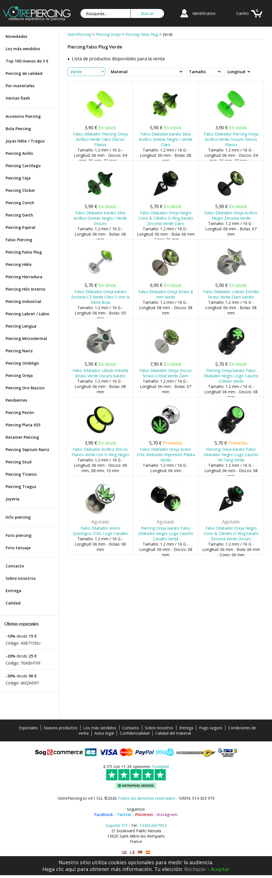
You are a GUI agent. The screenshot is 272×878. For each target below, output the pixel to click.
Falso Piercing (19, 239)
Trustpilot (160, 766)
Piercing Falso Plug (24, 252)
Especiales (28, 727)
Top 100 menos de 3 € (27, 61)
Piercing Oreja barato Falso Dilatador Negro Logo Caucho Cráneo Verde (231, 376)
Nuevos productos (60, 727)
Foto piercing (18, 535)
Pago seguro (210, 727)
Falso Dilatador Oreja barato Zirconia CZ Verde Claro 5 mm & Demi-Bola (100, 297)
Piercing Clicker (20, 190)
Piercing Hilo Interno (25, 289)
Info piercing (18, 517)
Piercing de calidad (24, 73)
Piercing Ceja (18, 178)
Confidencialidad (134, 733)
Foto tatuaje (18, 547)
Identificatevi (203, 13)
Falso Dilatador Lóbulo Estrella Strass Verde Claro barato (231, 294)
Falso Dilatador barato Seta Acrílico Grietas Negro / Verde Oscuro (100, 218)
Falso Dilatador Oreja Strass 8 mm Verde (165, 294)
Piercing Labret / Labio (27, 313)
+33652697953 (153, 825)
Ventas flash (18, 98)
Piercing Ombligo (22, 363)
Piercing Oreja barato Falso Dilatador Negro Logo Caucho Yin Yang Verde (231, 455)
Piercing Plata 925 (23, 424)
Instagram (167, 814)
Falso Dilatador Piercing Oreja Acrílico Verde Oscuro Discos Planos (231, 139)
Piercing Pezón (20, 412)
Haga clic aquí (59, 869)
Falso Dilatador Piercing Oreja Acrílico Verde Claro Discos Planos (100, 139)
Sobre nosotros (21, 578)
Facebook (103, 814)
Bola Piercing (18, 128)
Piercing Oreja (19, 375)
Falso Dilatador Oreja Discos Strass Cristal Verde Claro (165, 373)
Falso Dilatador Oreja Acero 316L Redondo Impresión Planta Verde (165, 455)
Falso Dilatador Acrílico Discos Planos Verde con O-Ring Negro (100, 452)
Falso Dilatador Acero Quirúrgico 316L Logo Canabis (100, 530)
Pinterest (144, 814)
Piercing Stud (18, 462)
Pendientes (16, 400)
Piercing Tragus (21, 486)
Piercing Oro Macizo (25, 387)
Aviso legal (104, 733)
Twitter (124, 814)
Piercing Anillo (19, 153)
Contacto (15, 566)
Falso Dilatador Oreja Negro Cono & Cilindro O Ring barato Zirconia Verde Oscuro (231, 533)
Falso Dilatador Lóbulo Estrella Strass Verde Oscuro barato (100, 373)
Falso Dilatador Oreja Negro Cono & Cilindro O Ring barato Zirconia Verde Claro (165, 218)
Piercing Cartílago (23, 165)
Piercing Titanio (21, 474)
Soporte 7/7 (116, 825)
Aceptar (220, 869)
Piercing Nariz (19, 350)
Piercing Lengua (21, 326)
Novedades (16, 36)
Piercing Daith (19, 215)
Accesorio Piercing (23, 116)
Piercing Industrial (23, 301)
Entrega (13, 590)
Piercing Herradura (24, 276)
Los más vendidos (23, 48)
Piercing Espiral (20, 227)
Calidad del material (173, 733)
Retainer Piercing (22, 437)
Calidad (13, 603)
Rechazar (195, 869)
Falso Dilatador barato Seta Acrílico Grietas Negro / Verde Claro (165, 139)
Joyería (12, 499)
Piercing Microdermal (26, 338)
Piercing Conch (20, 202)
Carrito (242, 13)
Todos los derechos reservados (146, 798)
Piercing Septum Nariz (27, 449)
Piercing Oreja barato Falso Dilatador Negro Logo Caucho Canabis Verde (165, 533)
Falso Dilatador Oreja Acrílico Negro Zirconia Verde (230, 215)
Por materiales (20, 85)
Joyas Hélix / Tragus (25, 141)
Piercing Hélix (19, 264)
